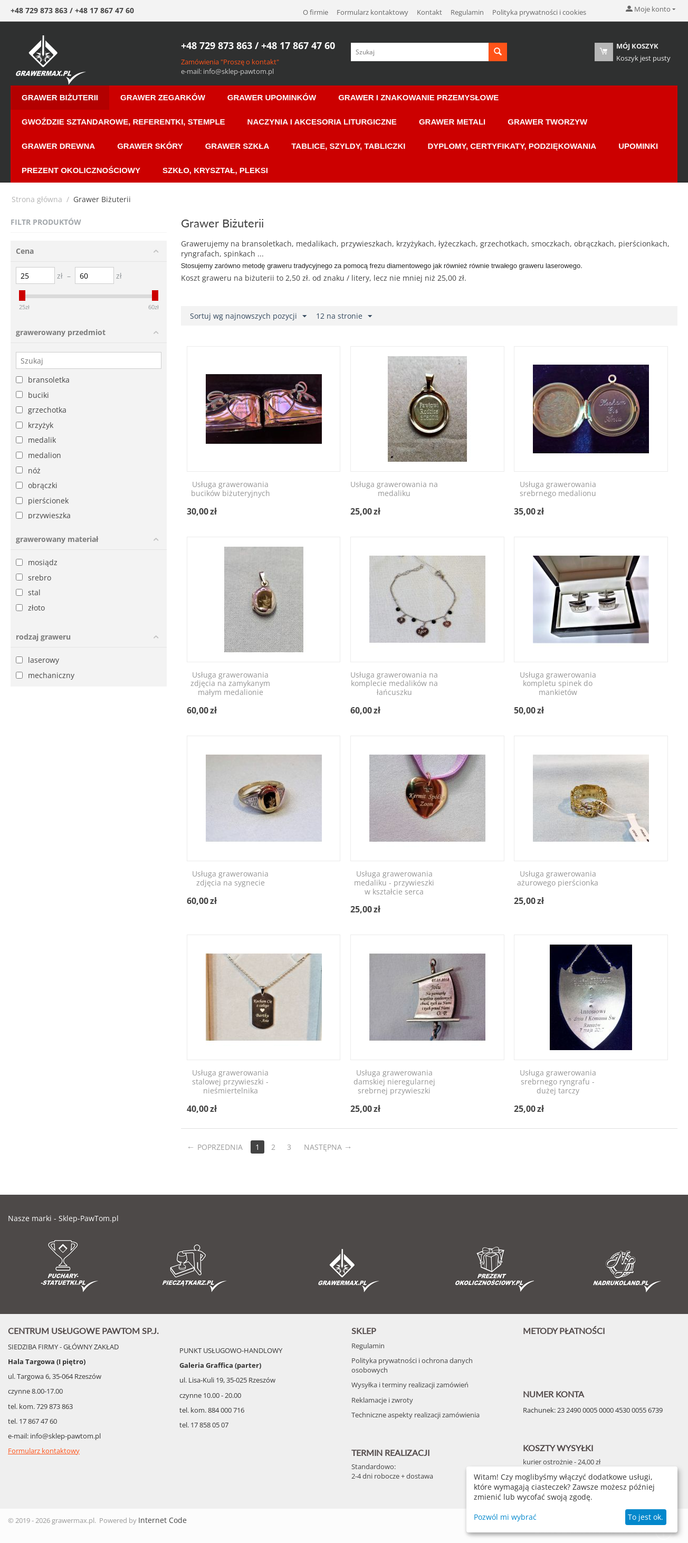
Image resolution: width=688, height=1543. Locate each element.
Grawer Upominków (271, 97)
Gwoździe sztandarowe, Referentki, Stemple (123, 121)
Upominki (638, 145)
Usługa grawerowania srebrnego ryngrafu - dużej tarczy (558, 1082)
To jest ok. (645, 1517)
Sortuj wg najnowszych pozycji (248, 316)
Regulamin (467, 12)
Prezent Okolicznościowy (81, 170)
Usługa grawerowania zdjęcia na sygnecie (230, 879)
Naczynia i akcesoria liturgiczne (322, 121)
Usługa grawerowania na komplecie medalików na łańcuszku (394, 684)
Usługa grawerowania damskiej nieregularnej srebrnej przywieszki (394, 1082)
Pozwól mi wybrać (505, 1517)
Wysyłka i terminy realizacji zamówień (410, 1384)
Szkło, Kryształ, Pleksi (215, 170)
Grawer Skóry (150, 145)
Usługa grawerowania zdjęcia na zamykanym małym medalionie (230, 684)
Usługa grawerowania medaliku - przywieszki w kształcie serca (394, 883)
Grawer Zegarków (162, 97)
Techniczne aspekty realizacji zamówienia (415, 1415)
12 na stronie (344, 316)
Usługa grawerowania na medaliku (394, 489)
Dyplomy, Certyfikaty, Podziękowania (511, 145)
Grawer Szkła (237, 145)
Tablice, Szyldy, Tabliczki (348, 145)
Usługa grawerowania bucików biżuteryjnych (230, 489)
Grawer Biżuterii (60, 97)
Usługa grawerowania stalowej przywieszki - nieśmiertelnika (230, 1082)
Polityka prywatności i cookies (539, 12)
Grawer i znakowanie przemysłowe (418, 97)
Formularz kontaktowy (372, 12)
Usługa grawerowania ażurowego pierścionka (557, 879)
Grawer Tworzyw (547, 121)
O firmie (315, 12)
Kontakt (429, 12)
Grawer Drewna (58, 145)
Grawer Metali (452, 121)
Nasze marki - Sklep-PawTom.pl (63, 1218)
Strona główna (37, 199)
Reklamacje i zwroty (382, 1400)
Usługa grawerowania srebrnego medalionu (558, 489)
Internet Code (162, 1520)
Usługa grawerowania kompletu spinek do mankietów (558, 684)
